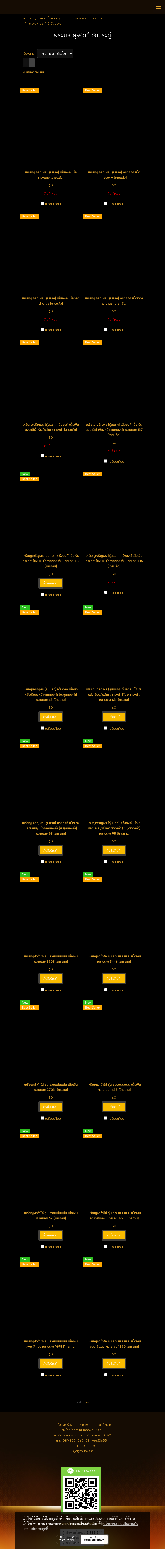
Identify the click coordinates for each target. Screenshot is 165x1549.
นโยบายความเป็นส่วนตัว (121, 1523)
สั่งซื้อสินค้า (50, 583)
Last (87, 1402)
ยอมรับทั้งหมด (94, 1539)
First (78, 1402)
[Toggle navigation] (158, 7)
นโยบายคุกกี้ (39, 1529)
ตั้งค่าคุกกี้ (67, 1539)
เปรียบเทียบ (53, 203)
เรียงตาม (29, 53)
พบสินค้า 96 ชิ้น (33, 72)
